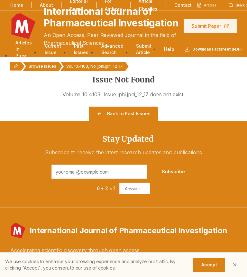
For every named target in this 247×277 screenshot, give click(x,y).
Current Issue (53, 49)
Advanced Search (112, 49)
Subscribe (173, 171)
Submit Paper (210, 26)
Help (169, 49)
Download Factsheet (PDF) (213, 49)
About (46, 5)
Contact (183, 5)
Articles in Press (23, 49)
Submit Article (143, 49)
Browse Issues (42, 66)
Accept (209, 264)
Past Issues (81, 49)
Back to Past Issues (124, 113)
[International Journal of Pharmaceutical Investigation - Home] (123, 230)
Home (16, 5)
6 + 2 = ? (106, 188)
